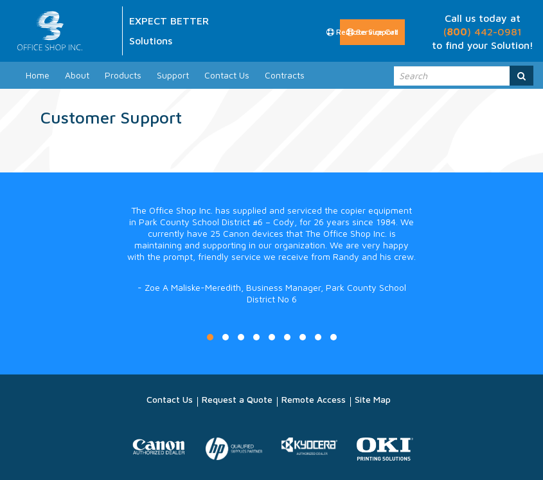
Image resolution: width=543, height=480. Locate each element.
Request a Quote (237, 399)
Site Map (373, 399)
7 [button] (302, 337)
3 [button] (241, 337)
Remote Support (362, 32)
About (77, 74)
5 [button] (272, 337)
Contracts (285, 74)
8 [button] (318, 337)
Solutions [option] (150, 40)
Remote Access (313, 399)
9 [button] (333, 337)
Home (37, 74)
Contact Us (226, 74)
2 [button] (225, 337)
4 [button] (256, 337)
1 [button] (210, 337)
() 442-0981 (482, 31)
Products (123, 74)
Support (173, 74)
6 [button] (287, 337)
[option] (271, 268)
